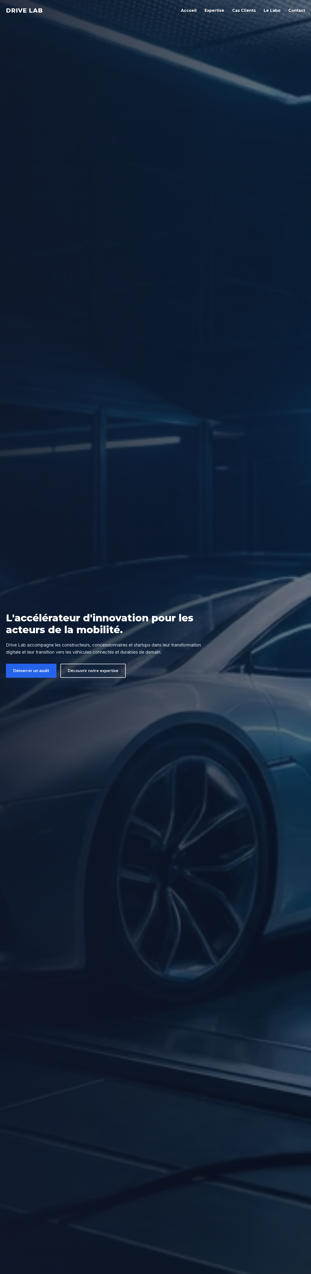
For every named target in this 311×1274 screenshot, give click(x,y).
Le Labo (272, 10)
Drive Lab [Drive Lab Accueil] (24, 10)
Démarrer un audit (31, 670)
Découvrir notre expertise (93, 670)
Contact (296, 10)
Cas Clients (244, 10)
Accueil (189, 10)
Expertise (214, 10)
